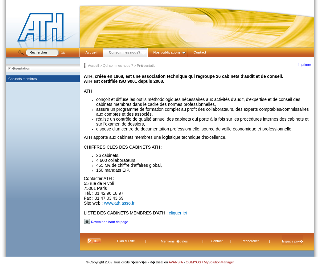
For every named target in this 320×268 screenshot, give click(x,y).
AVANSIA (176, 262)
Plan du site (126, 241)
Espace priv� (292, 241)
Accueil (91, 52)
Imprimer (304, 64)
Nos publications (169, 52)
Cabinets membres (22, 79)
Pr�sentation (19, 68)
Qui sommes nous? (127, 52)
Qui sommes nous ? (118, 65)
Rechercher (250, 241)
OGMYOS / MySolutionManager (210, 262)
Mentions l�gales (174, 241)
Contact (200, 52)
